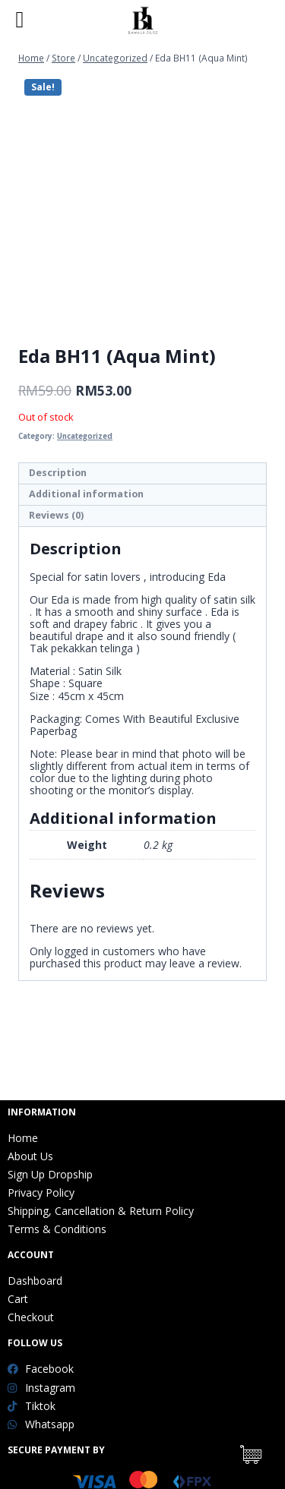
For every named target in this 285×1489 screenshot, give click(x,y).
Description (58, 472)
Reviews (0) (56, 515)
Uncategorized (84, 436)
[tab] (142, 473)
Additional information (86, 493)
